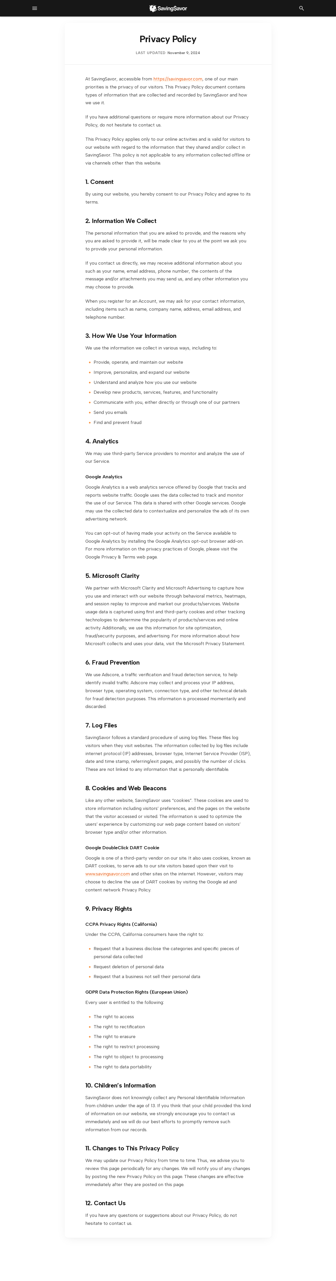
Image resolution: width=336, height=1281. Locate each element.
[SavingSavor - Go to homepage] (168, 8)
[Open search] (301, 8)
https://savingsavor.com (177, 78)
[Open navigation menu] (34, 8)
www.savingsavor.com (107, 873)
